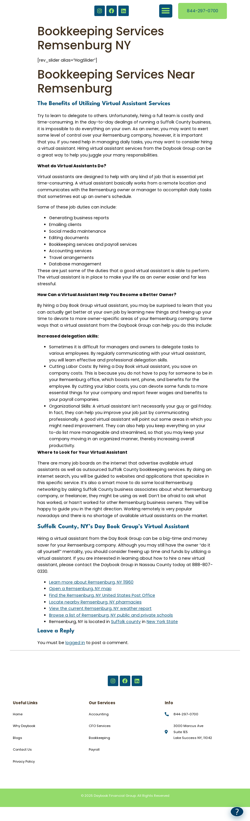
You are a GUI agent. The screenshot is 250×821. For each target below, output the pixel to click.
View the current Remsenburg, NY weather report (100, 608)
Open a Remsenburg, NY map (80, 589)
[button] (165, 11)
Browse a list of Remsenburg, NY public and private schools (111, 615)
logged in (75, 643)
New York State (162, 622)
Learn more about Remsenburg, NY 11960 (91, 582)
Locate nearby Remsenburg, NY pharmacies (95, 602)
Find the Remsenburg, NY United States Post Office (102, 595)
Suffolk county (126, 622)
